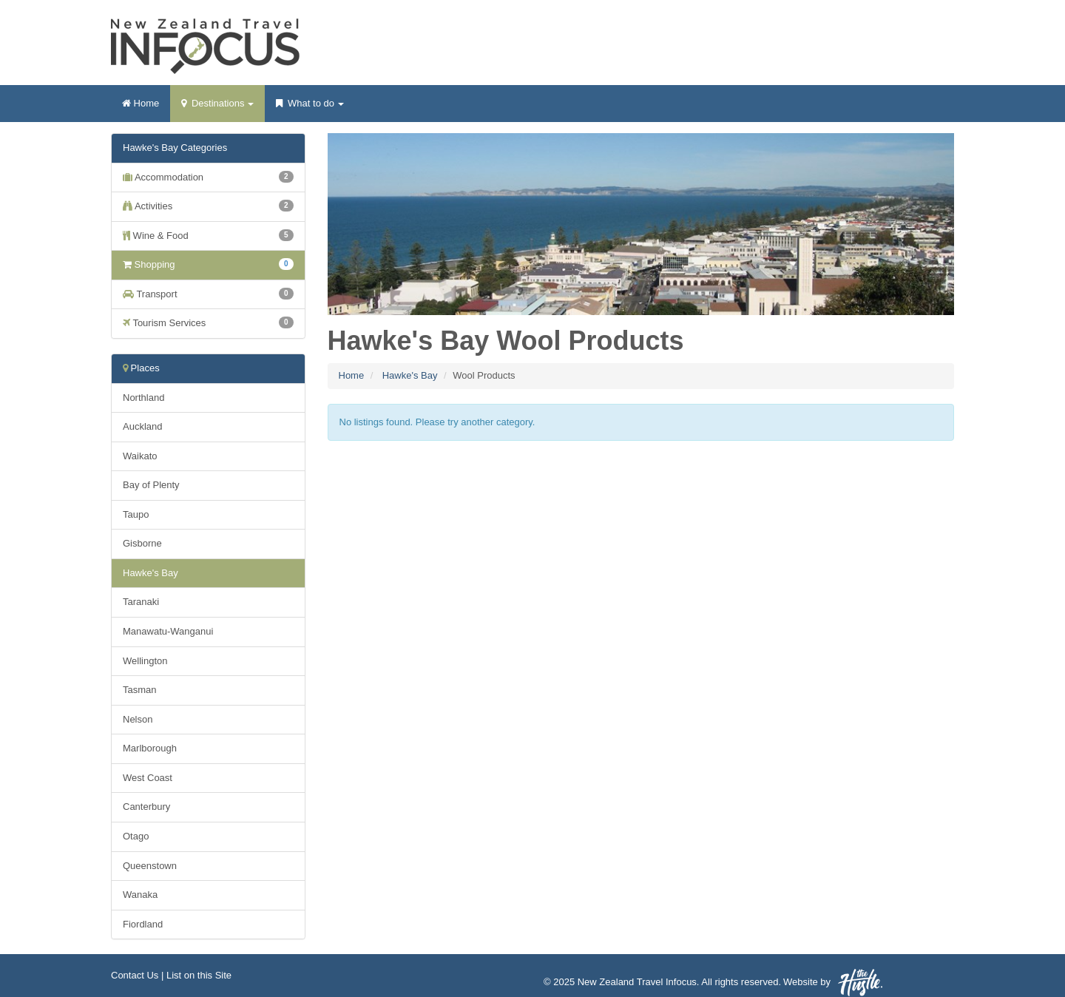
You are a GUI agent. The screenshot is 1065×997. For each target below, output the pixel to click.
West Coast (147, 777)
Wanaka (140, 894)
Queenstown (150, 865)
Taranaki (141, 601)
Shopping (208, 264)
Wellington (145, 660)
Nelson (137, 719)
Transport (208, 294)
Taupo (136, 514)
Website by (832, 982)
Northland (143, 397)
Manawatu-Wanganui (168, 631)
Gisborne (142, 543)
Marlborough (150, 748)
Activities (208, 206)
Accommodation (208, 177)
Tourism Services (208, 322)
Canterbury (146, 806)
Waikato (140, 456)
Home (140, 103)
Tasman (140, 689)
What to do (309, 108)
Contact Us (134, 975)
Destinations (217, 108)
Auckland (142, 426)
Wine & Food (208, 235)
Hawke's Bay (410, 375)
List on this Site (198, 975)
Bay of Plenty (151, 484)
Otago (136, 836)
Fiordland (143, 924)
